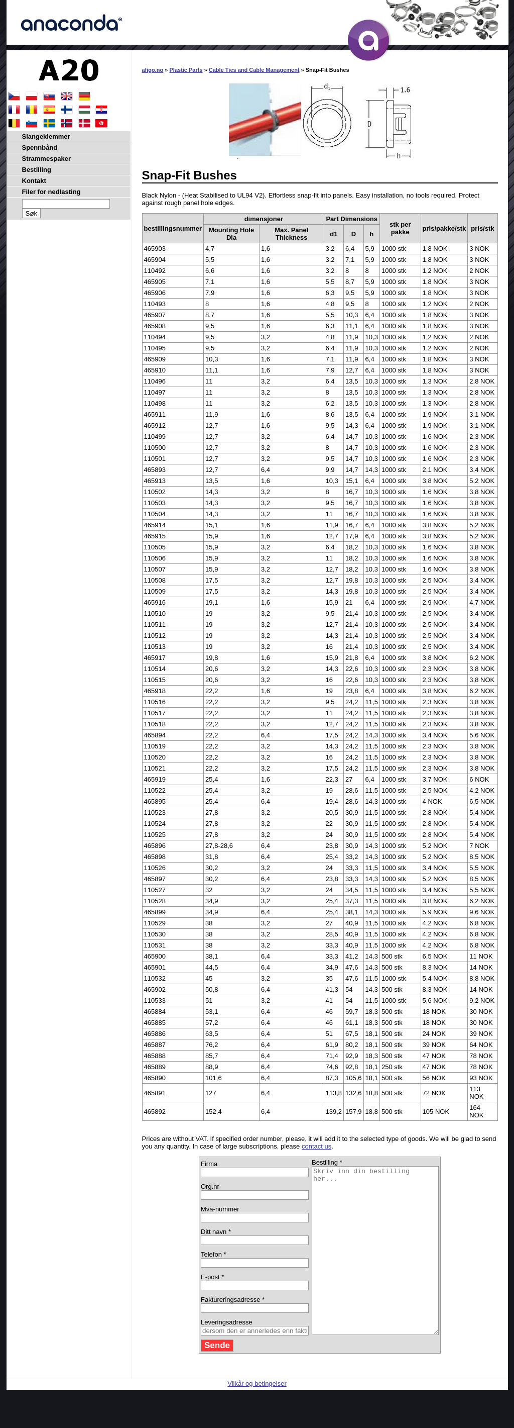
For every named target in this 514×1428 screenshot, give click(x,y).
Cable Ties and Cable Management (254, 70)
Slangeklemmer (46, 136)
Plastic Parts (186, 70)
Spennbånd (40, 147)
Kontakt (34, 180)
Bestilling (37, 169)
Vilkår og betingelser (257, 1416)
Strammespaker (46, 158)
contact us (316, 1146)
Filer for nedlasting (51, 192)
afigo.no (153, 70)
